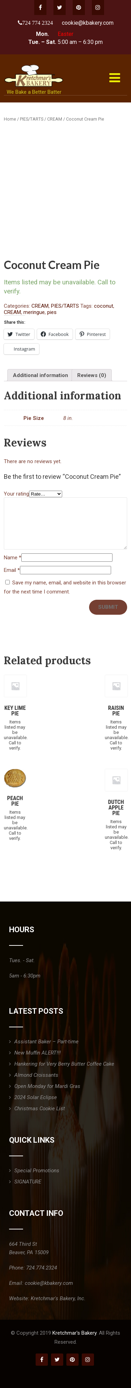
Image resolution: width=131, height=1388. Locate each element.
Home (10, 119)
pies (52, 312)
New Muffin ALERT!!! (37, 1053)
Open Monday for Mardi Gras (47, 1086)
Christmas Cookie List (39, 1108)
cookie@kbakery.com (88, 23)
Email (12, 570)
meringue (34, 312)
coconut (103, 306)
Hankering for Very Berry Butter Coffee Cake (64, 1064)
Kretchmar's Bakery (74, 1333)
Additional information (40, 375)
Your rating (16, 494)
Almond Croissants (36, 1075)
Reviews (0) (91, 375)
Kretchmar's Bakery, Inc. (58, 1298)
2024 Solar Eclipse (35, 1097)
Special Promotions (36, 1170)
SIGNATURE (27, 1182)
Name (12, 557)
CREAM (54, 119)
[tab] (40, 375)
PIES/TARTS (31, 119)
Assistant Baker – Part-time (46, 1041)
